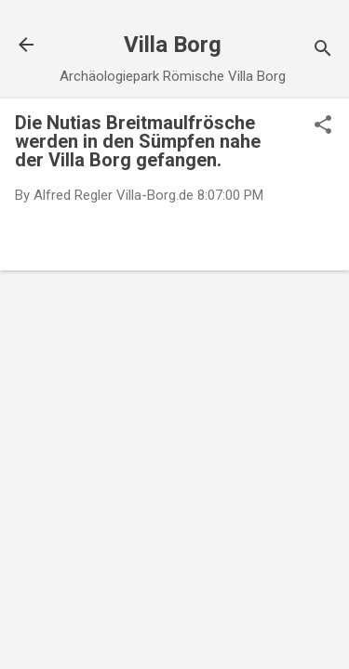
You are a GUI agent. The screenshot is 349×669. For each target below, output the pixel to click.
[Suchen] (323, 50)
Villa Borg (172, 45)
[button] (323, 126)
